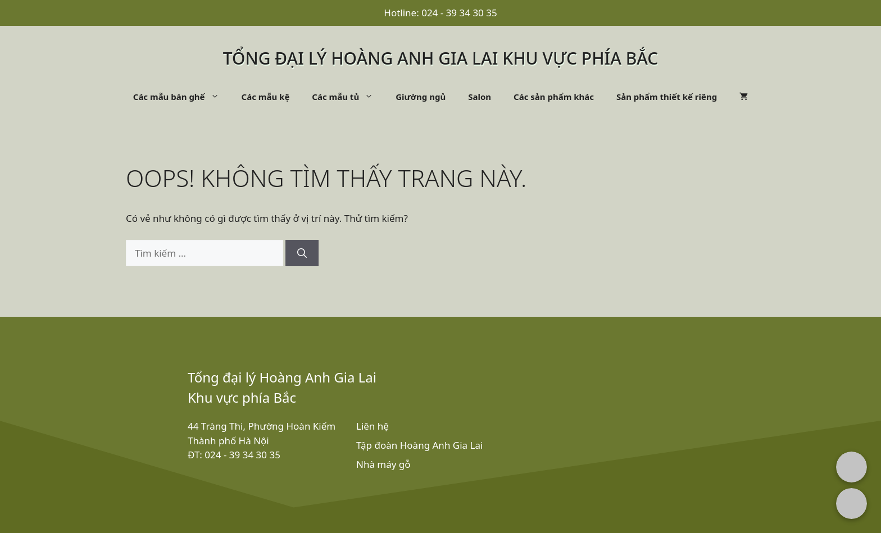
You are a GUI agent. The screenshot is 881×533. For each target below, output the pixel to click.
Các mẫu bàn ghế (181, 96)
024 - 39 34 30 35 (459, 12)
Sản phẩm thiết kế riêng (666, 96)
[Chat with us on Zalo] (851, 503)
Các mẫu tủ (348, 96)
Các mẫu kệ (266, 96)
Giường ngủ (421, 96)
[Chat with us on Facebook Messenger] (851, 467)
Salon (479, 96)
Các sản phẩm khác (554, 96)
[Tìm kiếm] (302, 253)
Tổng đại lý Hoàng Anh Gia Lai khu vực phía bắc (441, 58)
